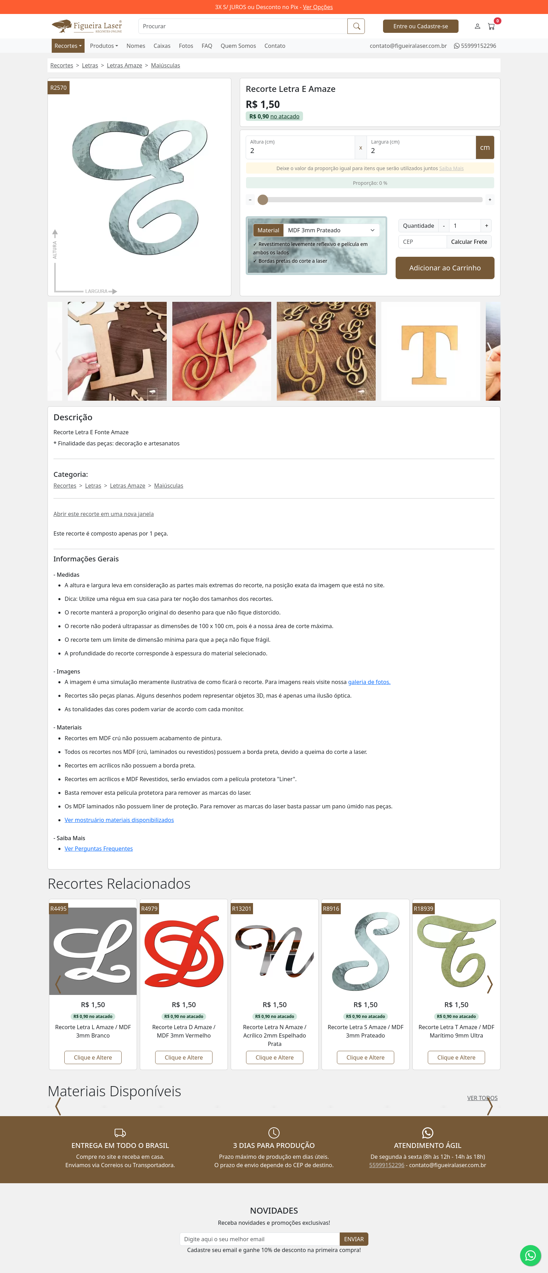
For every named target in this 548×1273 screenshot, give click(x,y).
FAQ (207, 46)
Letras (90, 65)
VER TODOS (482, 1010)
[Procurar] (243, 26)
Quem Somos (238, 46)
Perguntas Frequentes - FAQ (199, 1231)
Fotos (186, 46)
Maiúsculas (165, 65)
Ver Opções (318, 7)
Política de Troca (184, 1269)
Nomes (136, 46)
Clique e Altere (93, 970)
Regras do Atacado (187, 1240)
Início (55, 1231)
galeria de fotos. (369, 682)
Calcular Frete (469, 242)
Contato (275, 46)
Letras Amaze (124, 65)
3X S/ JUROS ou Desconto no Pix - (274, 7)
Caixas (162, 46)
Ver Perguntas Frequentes (99, 848)
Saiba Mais (451, 168)
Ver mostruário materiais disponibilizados (119, 820)
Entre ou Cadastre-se (421, 26)
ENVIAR (354, 1159)
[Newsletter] (260, 1158)
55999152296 (478, 46)
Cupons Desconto (186, 1250)
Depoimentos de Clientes (196, 1259)
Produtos (102, 46)
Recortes (66, 46)
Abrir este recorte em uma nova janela (103, 514)
